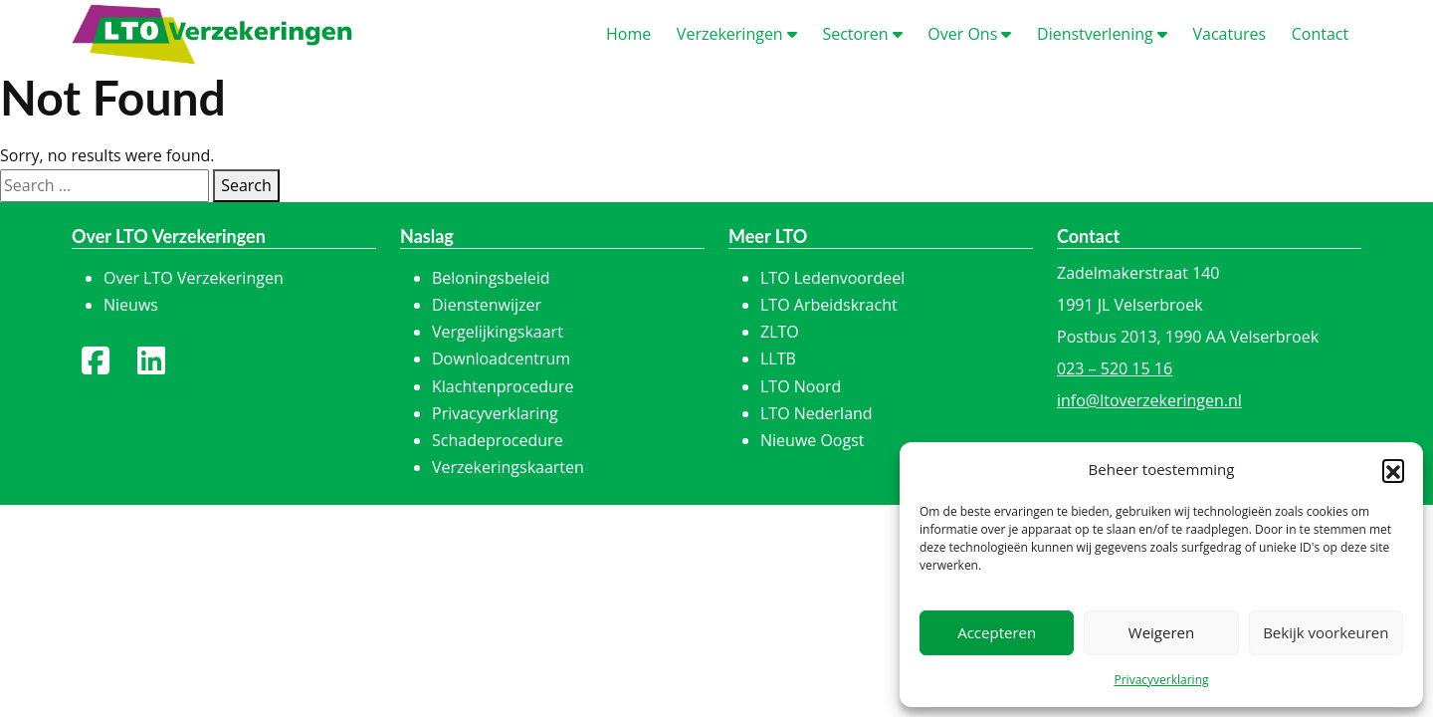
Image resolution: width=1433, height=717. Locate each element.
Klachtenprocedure (502, 386)
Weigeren (1161, 632)
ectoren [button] (862, 34)
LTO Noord (800, 386)
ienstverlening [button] (1102, 34)
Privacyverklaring (1161, 679)
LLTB (778, 358)
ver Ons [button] (969, 34)
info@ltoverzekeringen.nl (1149, 400)
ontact (1320, 34)
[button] (1393, 470)
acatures (1229, 34)
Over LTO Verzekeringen (193, 278)
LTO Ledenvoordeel (832, 278)
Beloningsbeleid (491, 278)
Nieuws (130, 305)
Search (246, 185)
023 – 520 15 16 (1114, 368)
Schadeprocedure (497, 440)
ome (628, 34)
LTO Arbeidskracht (829, 305)
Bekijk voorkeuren (1325, 632)
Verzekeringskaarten (508, 467)
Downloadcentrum (501, 358)
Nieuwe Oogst (812, 440)
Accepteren (996, 632)
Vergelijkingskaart (497, 332)
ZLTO (779, 332)
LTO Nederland (816, 413)
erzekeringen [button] (737, 34)
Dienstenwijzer (486, 305)
